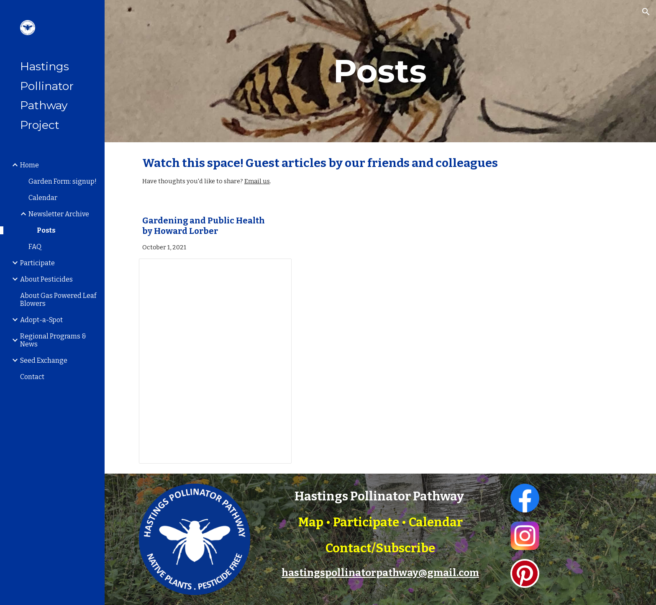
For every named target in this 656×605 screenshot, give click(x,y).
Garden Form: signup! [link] (62, 181)
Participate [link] (37, 263)
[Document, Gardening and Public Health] (215, 361)
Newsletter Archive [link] (58, 214)
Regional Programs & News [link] (53, 340)
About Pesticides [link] (46, 279)
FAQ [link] (34, 247)
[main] (380, 71)
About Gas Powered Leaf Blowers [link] (58, 300)
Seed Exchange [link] (43, 360)
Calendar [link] (42, 198)
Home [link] (29, 165)
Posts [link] (46, 230)
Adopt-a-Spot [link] (41, 320)
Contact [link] (32, 377)
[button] (646, 12)
